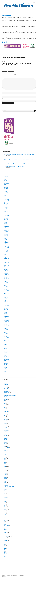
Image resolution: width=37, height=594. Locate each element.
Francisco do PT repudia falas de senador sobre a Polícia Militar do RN (16, 163)
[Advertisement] (18, 587)
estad (5, 445)
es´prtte (5, 438)
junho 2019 (6, 285)
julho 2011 (6, 363)
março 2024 (6, 208)
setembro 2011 (6, 360)
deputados (6, 427)
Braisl (5, 402)
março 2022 (6, 241)
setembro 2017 (6, 306)
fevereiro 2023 (6, 226)
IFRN (5, 475)
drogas (5, 434)
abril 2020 (5, 271)
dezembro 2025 (6, 180)
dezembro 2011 (6, 356)
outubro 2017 (6, 305)
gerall (5, 467)
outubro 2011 (6, 359)
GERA (5, 462)
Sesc (4, 541)
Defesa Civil (6, 426)
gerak (5, 465)
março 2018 (6, 300)
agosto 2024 (6, 202)
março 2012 (6, 352)
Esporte (5, 442)
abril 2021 (5, 255)
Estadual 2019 (6, 447)
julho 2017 (6, 309)
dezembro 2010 (6, 372)
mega (5, 489)
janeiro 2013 (6, 339)
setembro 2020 (6, 265)
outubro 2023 (6, 215)
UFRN (5, 556)
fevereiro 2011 (6, 370)
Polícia (5, 512)
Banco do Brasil (6, 392)
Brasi (5, 403)
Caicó (5, 414)
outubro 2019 (6, 280)
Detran (5, 428)
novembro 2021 (6, 246)
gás (4, 459)
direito (5, 432)
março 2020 (6, 273)
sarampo (5, 529)
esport (5, 440)
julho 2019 (6, 284)
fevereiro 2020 (6, 274)
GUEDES (5, 473)
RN (4, 528)
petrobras (5, 509)
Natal (5, 501)
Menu (17, 10)
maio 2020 (6, 270)
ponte (5, 517)
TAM (5, 545)
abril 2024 (5, 207)
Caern (5, 412)
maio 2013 (6, 333)
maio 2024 (6, 206)
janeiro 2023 (6, 227)
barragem (5, 393)
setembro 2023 (6, 216)
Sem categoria (5, 52)
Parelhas (5, 508)
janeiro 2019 (6, 292)
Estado (5, 446)
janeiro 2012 (6, 355)
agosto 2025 (6, 185)
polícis (5, 513)
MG (4, 490)
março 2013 (6, 336)
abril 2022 (5, 239)
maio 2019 (6, 286)
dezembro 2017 (6, 302)
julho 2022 (6, 235)
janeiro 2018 (6, 301)
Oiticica (5, 506)
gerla (5, 469)
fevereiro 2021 (6, 258)
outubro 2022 (6, 231)
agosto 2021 (6, 250)
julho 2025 (6, 187)
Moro (5, 493)
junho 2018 (6, 296)
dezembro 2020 (6, 261)
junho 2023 (6, 220)
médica (5, 487)
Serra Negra (6, 540)
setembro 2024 (6, 200)
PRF (4, 521)
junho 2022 (6, 237)
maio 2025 (6, 190)
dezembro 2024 (6, 196)
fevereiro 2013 (6, 337)
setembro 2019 (6, 281)
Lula (4, 483)
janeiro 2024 (6, 211)
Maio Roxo (6, 485)
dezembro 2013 (6, 324)
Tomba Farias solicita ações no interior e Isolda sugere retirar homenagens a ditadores (19, 157)
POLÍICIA (5, 514)
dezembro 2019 (6, 277)
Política (5, 516)
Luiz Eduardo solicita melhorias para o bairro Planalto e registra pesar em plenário (19, 154)
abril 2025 (5, 191)
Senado (5, 537)
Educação (5, 436)
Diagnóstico (6, 430)
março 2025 (6, 192)
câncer (5, 420)
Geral (5, 466)
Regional (5, 526)
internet (5, 482)
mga (4, 492)
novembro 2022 (6, 230)
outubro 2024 (6, 199)
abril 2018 (5, 298)
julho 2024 (6, 203)
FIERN (5, 454)
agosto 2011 (6, 361)
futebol (5, 458)
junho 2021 (6, 253)
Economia (5, 435)
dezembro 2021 (6, 245)
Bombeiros (6, 399)
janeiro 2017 (6, 317)
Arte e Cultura (6, 388)
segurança (6, 535)
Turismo (5, 555)
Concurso (5, 424)
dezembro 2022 (6, 228)
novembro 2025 (6, 181)
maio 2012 (6, 349)
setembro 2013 (6, 328)
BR (4, 400)
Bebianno (5, 396)
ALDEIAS (5, 383)
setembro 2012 (6, 344)
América (5, 385)
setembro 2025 (6, 184)
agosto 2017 (6, 308)
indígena (5, 478)
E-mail (3, 94)
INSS (5, 481)
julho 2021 (6, 251)
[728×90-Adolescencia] (19, 45)
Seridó (5, 539)
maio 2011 (6, 365)
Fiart (5, 453)
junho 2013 (6, 332)
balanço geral (6, 391)
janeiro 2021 (6, 259)
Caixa (5, 416)
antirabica (6, 387)
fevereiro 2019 (6, 290)
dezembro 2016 (6, 318)
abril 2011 (5, 367)
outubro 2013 (6, 327)
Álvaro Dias (6, 384)
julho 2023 (6, 219)
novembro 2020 (6, 262)
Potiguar (5, 518)
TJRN (5, 552)
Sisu (4, 543)
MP (4, 496)
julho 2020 (6, 267)
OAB (4, 505)
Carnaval (5, 422)
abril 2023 (5, 223)
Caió (4, 415)
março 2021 (6, 257)
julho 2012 (6, 347)
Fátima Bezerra (6, 450)
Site (2, 98)
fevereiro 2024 (6, 210)
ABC (4, 381)
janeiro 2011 (6, 371)
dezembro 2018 (6, 293)
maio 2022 (6, 238)
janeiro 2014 (6, 323)
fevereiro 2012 (6, 353)
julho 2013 (6, 331)
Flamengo (5, 455)
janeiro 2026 (6, 179)
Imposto (5, 477)
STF (4, 544)
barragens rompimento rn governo (10, 395)
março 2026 (6, 176)
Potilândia (6, 520)
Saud (5, 530)
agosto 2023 (6, 218)
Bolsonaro (6, 397)
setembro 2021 (6, 249)
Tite (4, 549)
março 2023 (6, 224)
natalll (5, 502)
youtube (5, 559)
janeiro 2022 (6, 243)
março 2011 (6, 368)
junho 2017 (6, 310)
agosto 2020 (6, 266)
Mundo (5, 500)
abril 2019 (5, 288)
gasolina (5, 461)
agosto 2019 (6, 282)
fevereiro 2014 (6, 321)
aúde (5, 389)
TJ (4, 551)
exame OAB (6, 449)
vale (4, 557)
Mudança (5, 497)
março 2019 (6, 289)
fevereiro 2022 (6, 242)
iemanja (5, 474)
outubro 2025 (6, 183)
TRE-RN (5, 553)
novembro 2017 (6, 304)
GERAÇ (5, 463)
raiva (5, 524)
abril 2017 (5, 313)
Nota (5, 504)
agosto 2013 (6, 329)
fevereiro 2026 (6, 177)
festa (5, 451)
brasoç (5, 410)
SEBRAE (5, 533)
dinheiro (5, 431)
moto (5, 494)
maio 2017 (6, 312)
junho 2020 (6, 269)
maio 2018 (6, 297)
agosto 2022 (6, 234)
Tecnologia (6, 547)
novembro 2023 (6, 214)
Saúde (5, 532)
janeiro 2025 (6, 195)
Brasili (5, 406)
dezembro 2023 (6, 212)
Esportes (5, 443)
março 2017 (6, 314)
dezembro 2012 (6, 340)
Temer (5, 548)
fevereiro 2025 (6, 194)
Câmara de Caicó (7, 418)
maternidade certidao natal (9, 486)
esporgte (5, 439)
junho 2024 (6, 204)
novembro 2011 (6, 357)
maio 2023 (6, 222)
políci (5, 510)
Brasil (5, 404)
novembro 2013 (6, 325)
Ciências (5, 423)
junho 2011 (6, 364)
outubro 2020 (6, 263)
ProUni (5, 522)
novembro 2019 (6, 278)
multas (5, 498)
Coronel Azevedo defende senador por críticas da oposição (14, 166)
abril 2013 (5, 335)
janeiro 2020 (6, 275)
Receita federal (6, 525)
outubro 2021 (6, 247)
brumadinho (6, 411)
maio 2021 (6, 254)
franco (5, 457)
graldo (5, 471)
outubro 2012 (6, 343)
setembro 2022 (6, 233)
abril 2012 (5, 351)
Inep (5, 479)
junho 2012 (6, 348)
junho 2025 (6, 188)
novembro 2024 (6, 198)
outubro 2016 (6, 320)
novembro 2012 (6, 341)
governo (5, 470)
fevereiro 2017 (6, 316)
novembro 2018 (6, 294)
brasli (5, 408)
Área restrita (4, 576)
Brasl (5, 407)
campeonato (6, 419)
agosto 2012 (6, 345)
